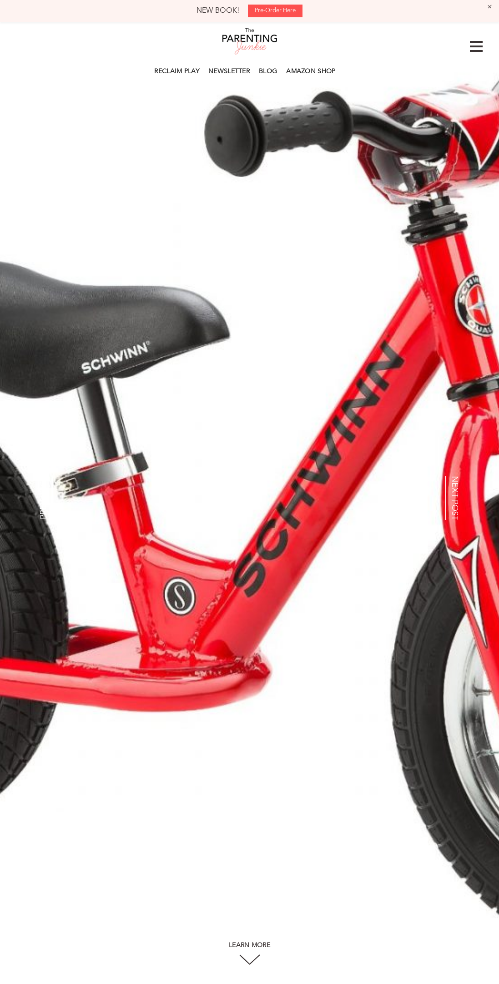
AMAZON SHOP (310, 71)
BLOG (268, 71)
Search (344, 70)
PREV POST (44, 498)
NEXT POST (454, 498)
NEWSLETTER (229, 71)
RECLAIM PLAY (176, 71)
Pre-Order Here (275, 11)
